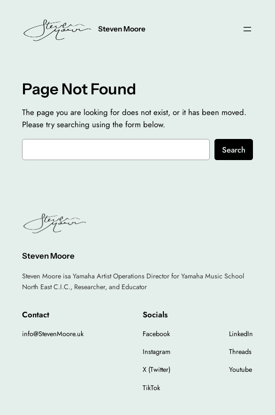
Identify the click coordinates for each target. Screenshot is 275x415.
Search (233, 149)
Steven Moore (121, 28)
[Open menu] (247, 29)
